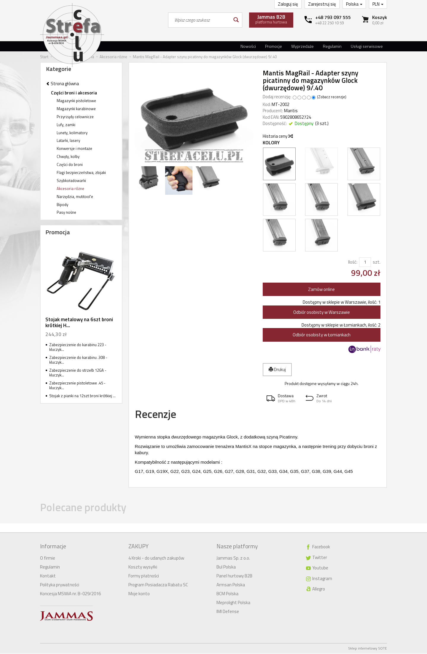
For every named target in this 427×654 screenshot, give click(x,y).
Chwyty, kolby (68, 156)
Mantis (291, 110)
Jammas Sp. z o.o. (233, 558)
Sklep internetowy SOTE (367, 649)
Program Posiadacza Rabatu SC (158, 585)
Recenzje (158, 414)
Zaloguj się (288, 4)
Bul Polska (226, 567)
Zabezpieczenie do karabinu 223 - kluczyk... (77, 347)
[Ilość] (365, 262)
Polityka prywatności (59, 585)
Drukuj (277, 369)
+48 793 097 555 (333, 17)
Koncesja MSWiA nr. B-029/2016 (70, 594)
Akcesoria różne (70, 188)
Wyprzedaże (302, 46)
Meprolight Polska (233, 603)
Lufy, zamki (66, 125)
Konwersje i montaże (74, 148)
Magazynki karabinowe (76, 109)
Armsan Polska (230, 585)
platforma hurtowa (271, 19)
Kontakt (48, 576)
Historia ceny (277, 136)
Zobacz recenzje (331, 97)
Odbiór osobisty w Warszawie (321, 312)
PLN (377, 4)
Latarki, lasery (68, 140)
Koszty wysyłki (142, 567)
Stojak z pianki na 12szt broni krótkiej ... (82, 396)
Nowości (248, 46)
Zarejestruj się (322, 4)
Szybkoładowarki (71, 180)
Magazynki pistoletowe (76, 101)
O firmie (47, 558)
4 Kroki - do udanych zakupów (156, 558)
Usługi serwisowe (367, 46)
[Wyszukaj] (235, 20)
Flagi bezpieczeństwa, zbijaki (81, 172)
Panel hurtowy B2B (234, 576)
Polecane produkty (88, 509)
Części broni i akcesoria (74, 92)
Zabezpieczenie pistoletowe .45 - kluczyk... (77, 385)
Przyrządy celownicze (75, 117)
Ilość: (352, 262)
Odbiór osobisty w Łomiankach (321, 334)
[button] (282, 398)
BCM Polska (227, 594)
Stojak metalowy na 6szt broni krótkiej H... (79, 322)
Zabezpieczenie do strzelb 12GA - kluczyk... (77, 372)
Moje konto (139, 594)
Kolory (271, 142)
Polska (354, 4)
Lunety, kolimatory (72, 133)
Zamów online (321, 289)
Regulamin (332, 46)
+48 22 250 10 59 (329, 23)
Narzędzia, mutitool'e (75, 196)
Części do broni (70, 164)
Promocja (57, 232)
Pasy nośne (66, 212)
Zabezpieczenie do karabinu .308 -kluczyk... (78, 359)
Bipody (62, 205)
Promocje (273, 46)
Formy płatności (143, 576)
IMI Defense (227, 612)
